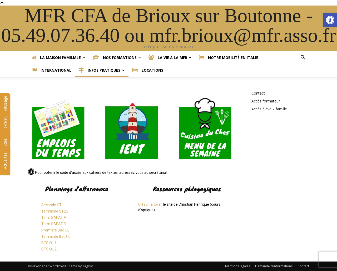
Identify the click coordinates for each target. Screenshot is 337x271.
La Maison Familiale (58, 57)
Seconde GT (51, 205)
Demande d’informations (274, 266)
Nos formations (117, 57)
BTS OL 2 (49, 249)
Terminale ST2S (54, 211)
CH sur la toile (149, 204)
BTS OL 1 (49, 243)
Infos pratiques (102, 70)
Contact (258, 93)
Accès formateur (265, 101)
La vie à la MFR (169, 57)
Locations (147, 70)
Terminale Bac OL (56, 236)
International (51, 70)
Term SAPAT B (53, 224)
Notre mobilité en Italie (228, 57)
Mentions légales (237, 266)
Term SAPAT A (53, 217)
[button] (330, 20)
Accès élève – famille (269, 108)
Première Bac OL (55, 230)
